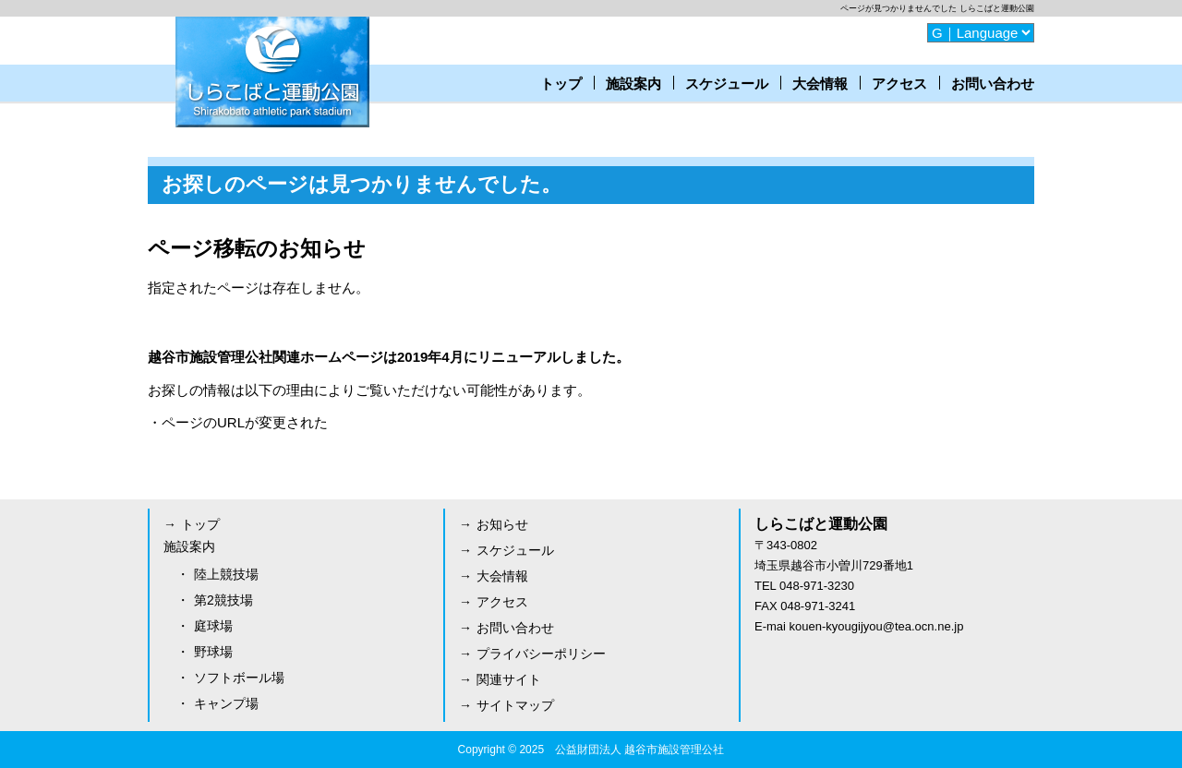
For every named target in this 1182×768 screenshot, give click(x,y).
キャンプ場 (226, 703)
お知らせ (502, 524)
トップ (561, 83)
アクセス (899, 83)
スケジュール (726, 83)
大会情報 (820, 83)
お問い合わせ (992, 83)
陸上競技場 (226, 574)
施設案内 (633, 83)
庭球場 (213, 625)
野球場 (213, 651)
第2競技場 (223, 600)
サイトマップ (515, 705)
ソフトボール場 (239, 677)
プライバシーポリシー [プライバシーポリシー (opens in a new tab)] (541, 653)
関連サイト (508, 679)
